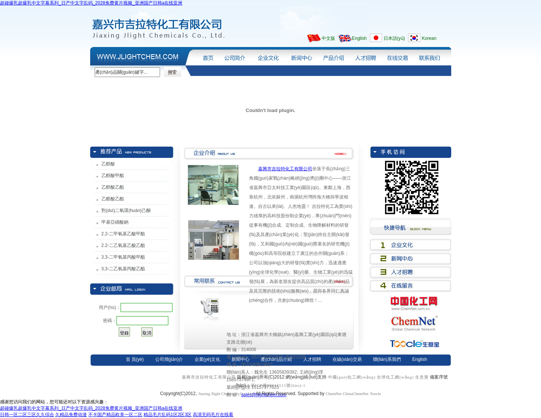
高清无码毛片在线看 (213, 414)
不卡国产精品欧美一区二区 (115, 414)
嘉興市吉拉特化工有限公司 (285, 168)
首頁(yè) (206, 55)
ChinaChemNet (355, 393)
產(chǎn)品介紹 (333, 55)
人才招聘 (365, 55)
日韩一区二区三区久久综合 (27, 414)
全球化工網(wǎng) (395, 377)
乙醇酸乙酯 (112, 187)
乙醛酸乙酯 (112, 198)
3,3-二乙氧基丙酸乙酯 (123, 268)
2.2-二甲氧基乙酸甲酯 (123, 233)
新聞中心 (300, 55)
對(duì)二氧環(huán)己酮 (126, 210)
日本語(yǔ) (394, 38)
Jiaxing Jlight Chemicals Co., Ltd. (226, 393)
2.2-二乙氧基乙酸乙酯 (123, 245)
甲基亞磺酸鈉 (114, 222)
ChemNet (334, 393)
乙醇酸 (108, 164)
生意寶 (422, 377)
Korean (429, 38)
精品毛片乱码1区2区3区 (168, 414)
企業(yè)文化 (267, 55)
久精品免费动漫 (71, 414)
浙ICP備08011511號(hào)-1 (278, 385)
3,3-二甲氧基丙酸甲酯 (123, 257)
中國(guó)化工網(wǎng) (352, 377)
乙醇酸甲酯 (112, 175)
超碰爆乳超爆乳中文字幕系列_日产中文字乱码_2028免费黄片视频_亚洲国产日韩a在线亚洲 (91, 3)
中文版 (328, 38)
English (359, 38)
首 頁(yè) (135, 359)
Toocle (375, 393)
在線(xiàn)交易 (397, 55)
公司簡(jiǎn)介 (234, 55)
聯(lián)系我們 (432, 55)
